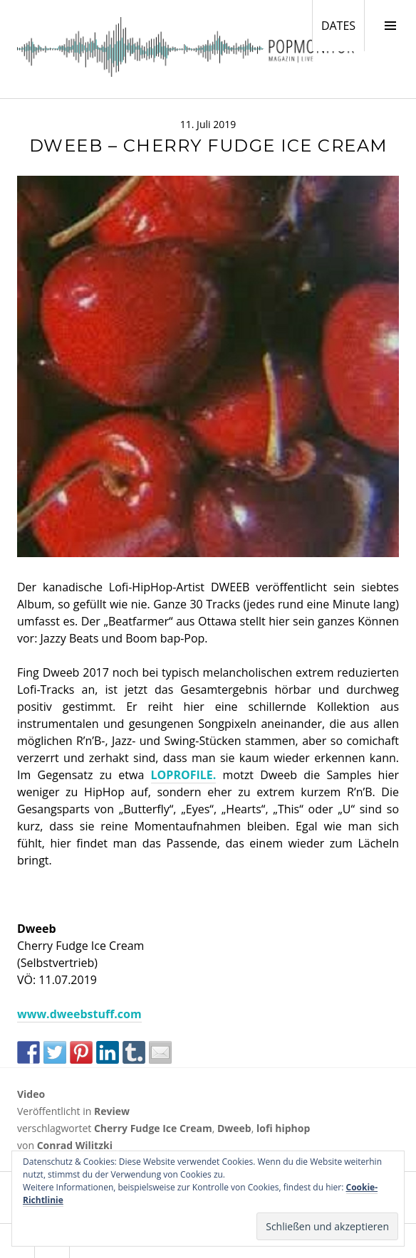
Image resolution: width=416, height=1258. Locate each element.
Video (31, 1094)
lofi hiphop (283, 1128)
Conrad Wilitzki (75, 1145)
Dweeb (234, 1128)
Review (112, 1111)
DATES (342, 24)
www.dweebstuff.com (79, 1014)
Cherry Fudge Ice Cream (153, 1128)
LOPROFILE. (184, 775)
